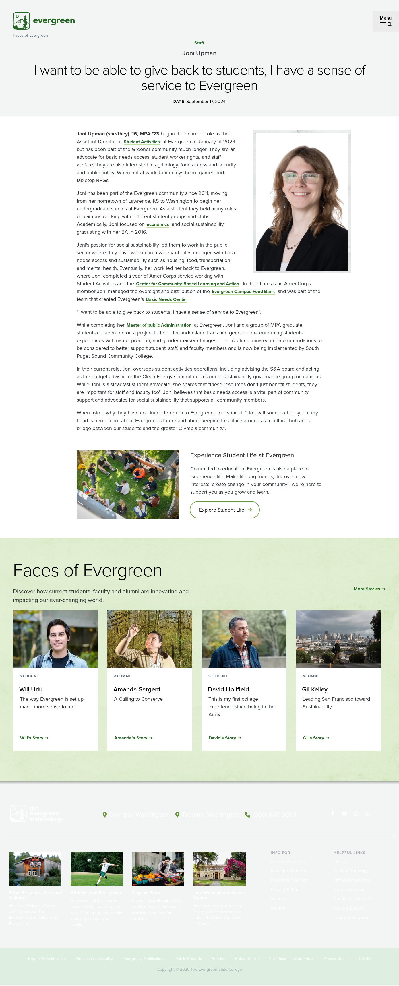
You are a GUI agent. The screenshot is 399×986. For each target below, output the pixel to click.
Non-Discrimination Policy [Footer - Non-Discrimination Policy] (291, 959)
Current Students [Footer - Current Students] (288, 862)
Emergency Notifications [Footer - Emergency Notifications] (144, 959)
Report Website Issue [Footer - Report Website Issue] (47, 959)
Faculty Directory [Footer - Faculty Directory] (351, 871)
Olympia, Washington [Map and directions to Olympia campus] (138, 814)
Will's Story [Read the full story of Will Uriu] (31, 738)
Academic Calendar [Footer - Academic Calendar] (353, 899)
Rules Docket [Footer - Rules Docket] (247, 959)
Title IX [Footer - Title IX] (365, 959)
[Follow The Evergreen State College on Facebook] (332, 814)
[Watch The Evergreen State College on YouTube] (344, 814)
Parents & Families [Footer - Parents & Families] (289, 880)
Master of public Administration (159, 325)
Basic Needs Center (166, 299)
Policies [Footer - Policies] (218, 959)
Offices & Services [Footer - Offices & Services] (352, 880)
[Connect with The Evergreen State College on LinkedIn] (367, 814)
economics (158, 224)
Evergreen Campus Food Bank (243, 291)
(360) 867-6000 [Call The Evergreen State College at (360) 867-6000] (274, 814)
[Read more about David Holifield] (244, 690)
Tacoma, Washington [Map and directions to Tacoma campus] (210, 814)
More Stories (367, 589)
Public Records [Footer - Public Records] (188, 959)
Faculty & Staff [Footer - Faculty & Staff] (285, 890)
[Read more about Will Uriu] (55, 690)
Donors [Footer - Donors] (278, 899)
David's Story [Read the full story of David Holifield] (222, 738)
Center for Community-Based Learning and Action (187, 283)
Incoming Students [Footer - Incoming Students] (289, 871)
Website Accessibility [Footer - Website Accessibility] (94, 959)
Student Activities (142, 141)
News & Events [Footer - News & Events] (348, 908)
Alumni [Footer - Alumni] (278, 908)
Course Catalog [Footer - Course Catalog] (349, 890)
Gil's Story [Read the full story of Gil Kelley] (313, 738)
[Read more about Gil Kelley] (338, 690)
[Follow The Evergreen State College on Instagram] (356, 814)
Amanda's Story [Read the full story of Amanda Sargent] (130, 738)
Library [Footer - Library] (340, 862)
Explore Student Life (223, 510)
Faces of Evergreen (30, 35)
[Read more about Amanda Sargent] (149, 690)
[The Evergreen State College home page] (46, 815)
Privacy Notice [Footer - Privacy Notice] (336, 959)
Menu (386, 18)
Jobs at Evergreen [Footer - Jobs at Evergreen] (352, 918)
